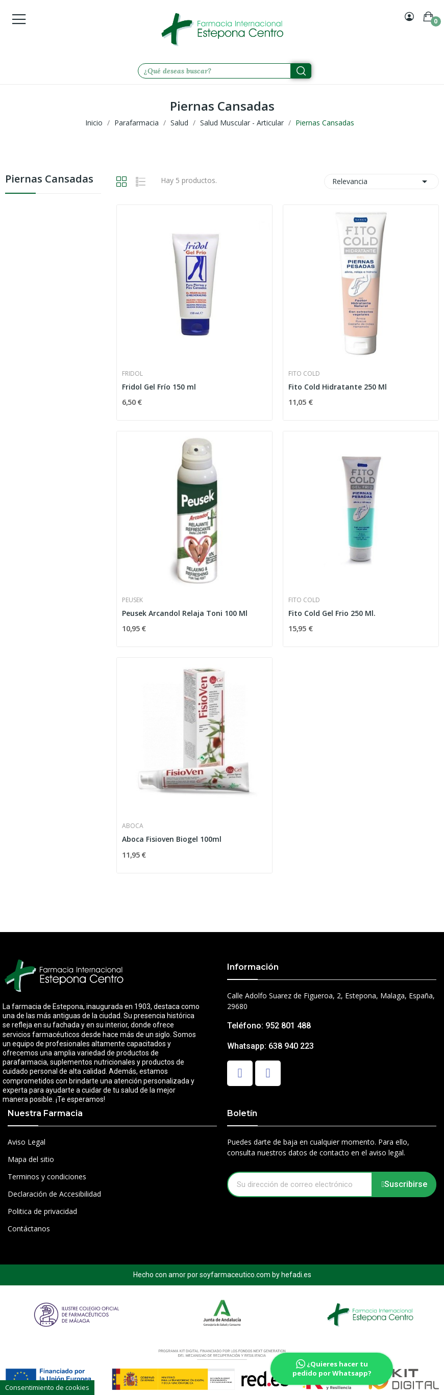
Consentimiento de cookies (47, 1387)
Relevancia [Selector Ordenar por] (381, 181)
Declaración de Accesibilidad (54, 1194)
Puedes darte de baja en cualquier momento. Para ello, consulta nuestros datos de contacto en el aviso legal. (318, 1147)
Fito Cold (304, 374)
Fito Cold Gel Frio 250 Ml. (332, 613)
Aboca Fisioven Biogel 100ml (171, 839)
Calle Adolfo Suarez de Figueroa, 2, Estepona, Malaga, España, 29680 (331, 1001)
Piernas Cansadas (49, 180)
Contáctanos (29, 1228)
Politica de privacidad (42, 1211)
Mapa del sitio (31, 1159)
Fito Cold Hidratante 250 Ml (337, 387)
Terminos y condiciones (47, 1176)
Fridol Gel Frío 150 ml (159, 387)
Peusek (132, 600)
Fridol (132, 374)
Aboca (132, 826)
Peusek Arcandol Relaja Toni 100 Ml (185, 613)
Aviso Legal (26, 1142)
